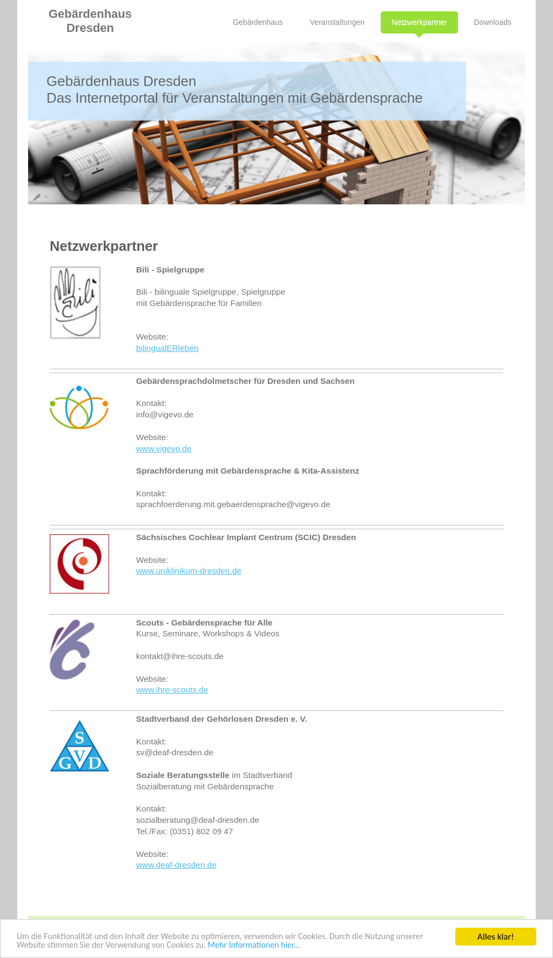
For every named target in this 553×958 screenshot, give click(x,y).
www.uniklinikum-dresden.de (188, 570)
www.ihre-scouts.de (172, 689)
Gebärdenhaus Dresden (90, 21)
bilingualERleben (167, 347)
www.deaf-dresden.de (176, 864)
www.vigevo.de (164, 448)
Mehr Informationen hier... (300, 946)
